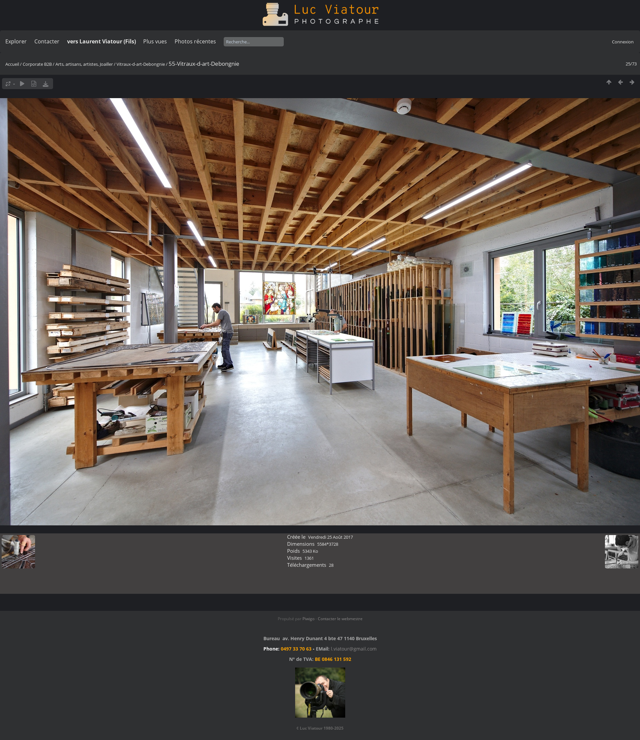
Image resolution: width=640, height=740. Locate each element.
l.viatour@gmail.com (354, 649)
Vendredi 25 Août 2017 (330, 537)
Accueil (12, 64)
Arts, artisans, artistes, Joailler (84, 64)
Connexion (623, 42)
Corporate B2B (37, 64)
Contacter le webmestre (340, 619)
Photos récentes (195, 41)
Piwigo (308, 619)
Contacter (46, 41)
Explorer (16, 41)
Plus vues (155, 41)
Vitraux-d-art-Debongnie (141, 64)
